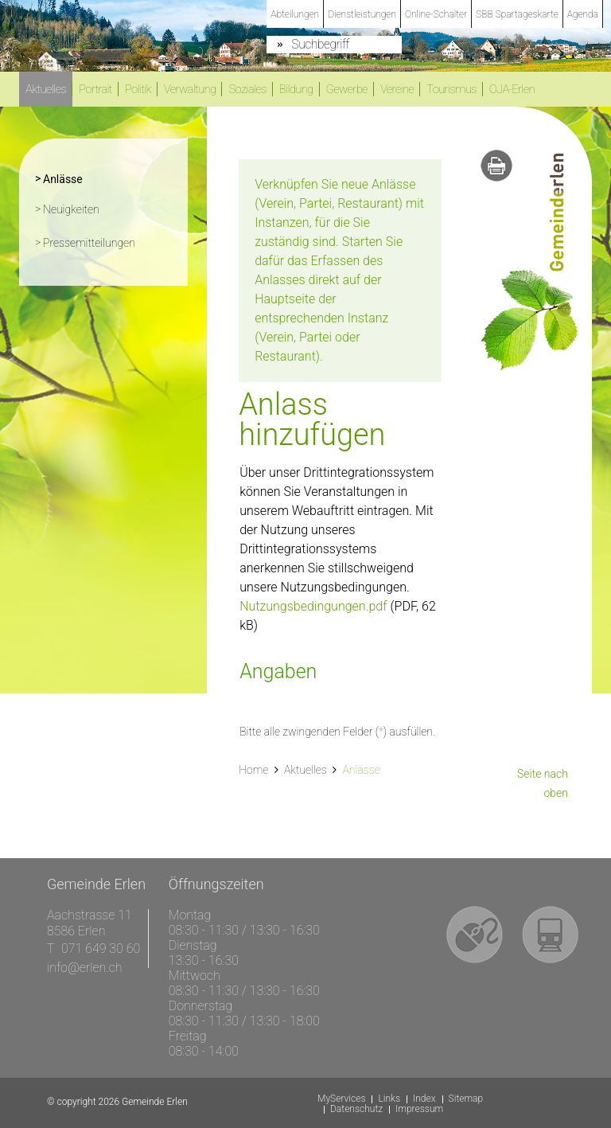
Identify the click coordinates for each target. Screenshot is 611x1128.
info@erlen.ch (85, 967)
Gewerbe (347, 89)
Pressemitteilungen (89, 242)
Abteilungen (294, 14)
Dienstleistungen (362, 14)
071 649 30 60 (100, 948)
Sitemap (466, 1099)
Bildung (296, 89)
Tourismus (451, 89)
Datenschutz (356, 1109)
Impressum (419, 1109)
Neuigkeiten (71, 209)
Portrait (95, 89)
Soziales (247, 89)
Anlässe (95, 177)
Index (424, 1099)
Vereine (397, 89)
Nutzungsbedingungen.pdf (313, 606)
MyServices (341, 1099)
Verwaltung (190, 89)
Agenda (582, 14)
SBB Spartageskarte (517, 14)
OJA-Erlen (512, 89)
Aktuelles (45, 89)
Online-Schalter (436, 14)
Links (389, 1099)
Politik (138, 89)
